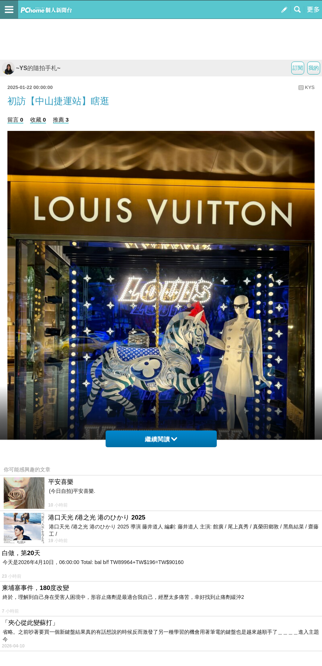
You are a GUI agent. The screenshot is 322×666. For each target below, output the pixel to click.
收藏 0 (38, 119)
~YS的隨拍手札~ (31, 68)
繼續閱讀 (161, 439)
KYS (310, 87)
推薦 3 (61, 119)
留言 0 (15, 119)
